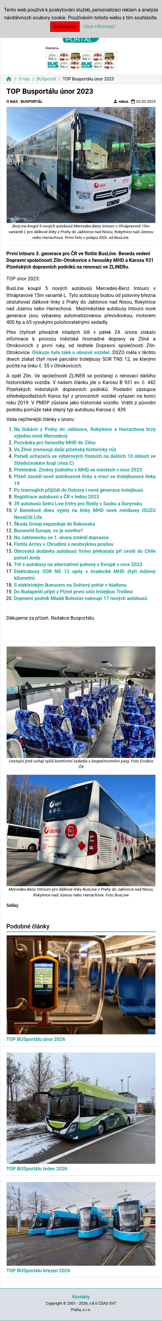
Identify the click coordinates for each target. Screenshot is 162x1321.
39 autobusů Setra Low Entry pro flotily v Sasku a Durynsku (78, 504)
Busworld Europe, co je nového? (48, 530)
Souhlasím (65, 26)
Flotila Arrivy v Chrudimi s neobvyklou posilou (63, 544)
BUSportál (46, 79)
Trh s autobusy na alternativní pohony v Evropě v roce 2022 (78, 564)
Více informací (99, 26)
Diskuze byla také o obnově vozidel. (71, 352)
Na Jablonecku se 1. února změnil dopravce (61, 537)
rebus (121, 101)
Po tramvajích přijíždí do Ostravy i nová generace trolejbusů (78, 490)
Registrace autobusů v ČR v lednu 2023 (56, 497)
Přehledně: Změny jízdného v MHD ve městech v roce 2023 (78, 470)
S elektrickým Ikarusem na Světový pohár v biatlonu (70, 585)
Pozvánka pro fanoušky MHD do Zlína (54, 442)
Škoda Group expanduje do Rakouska (54, 524)
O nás (24, 79)
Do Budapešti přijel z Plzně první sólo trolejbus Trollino (73, 592)
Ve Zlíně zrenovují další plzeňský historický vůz (65, 449)
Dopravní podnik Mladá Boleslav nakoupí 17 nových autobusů (80, 598)
